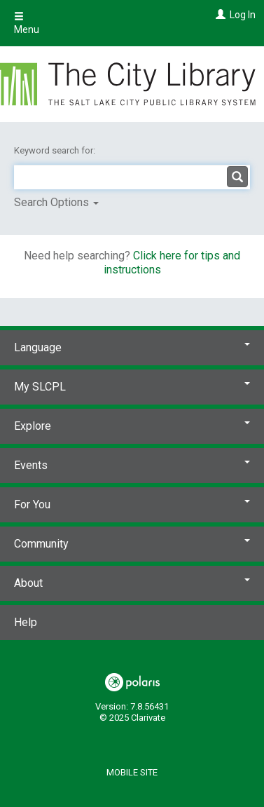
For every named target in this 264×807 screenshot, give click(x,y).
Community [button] (132, 543)
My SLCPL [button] (132, 386)
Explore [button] (132, 426)
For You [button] (132, 504)
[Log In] (218, 14)
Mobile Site (132, 772)
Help (25, 622)
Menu (26, 23)
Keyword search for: (55, 150)
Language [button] (132, 347)
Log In (243, 14)
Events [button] (132, 465)
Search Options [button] (56, 202)
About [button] (132, 583)
